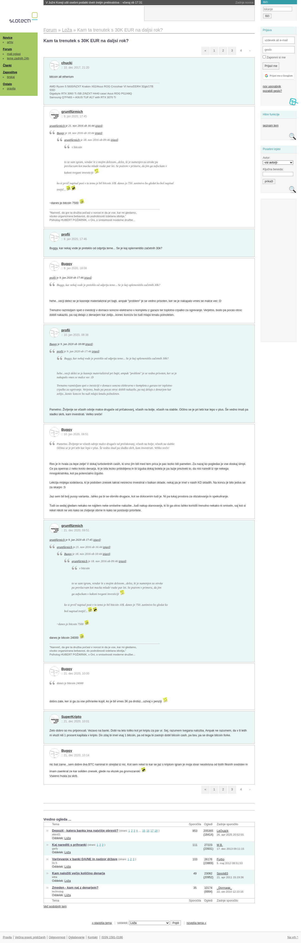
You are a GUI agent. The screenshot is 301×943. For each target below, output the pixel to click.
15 (143, 830)
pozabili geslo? (272, 91)
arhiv (10, 42)
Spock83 (222, 873)
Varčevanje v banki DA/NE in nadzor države (84, 859)
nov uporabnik (272, 86)
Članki (7, 65)
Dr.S (54, 863)
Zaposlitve (10, 72)
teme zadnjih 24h (18, 58)
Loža (67, 838)
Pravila (7, 937)
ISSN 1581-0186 (112, 937)
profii (65, 234)
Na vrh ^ (292, 937)
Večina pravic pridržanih (30, 937)
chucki (66, 63)
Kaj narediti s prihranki (69, 844)
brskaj (11, 77)
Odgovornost (57, 937)
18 (156, 830)
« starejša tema (102, 923)
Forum (7, 49)
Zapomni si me (274, 57)
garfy (55, 848)
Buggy (60, 133)
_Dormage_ (224, 888)
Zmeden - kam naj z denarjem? (75, 887)
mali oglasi (14, 54)
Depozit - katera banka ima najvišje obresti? (85, 830)
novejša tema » (196, 923)
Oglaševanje (76, 937)
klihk (54, 877)
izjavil (98, 125)
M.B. (220, 845)
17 (152, 830)
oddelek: (143, 923)
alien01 (56, 834)
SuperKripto (71, 717)
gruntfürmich (72, 112)
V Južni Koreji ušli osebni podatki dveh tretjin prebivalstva (94, 2)
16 (147, 830)
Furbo (220, 859)
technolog (57, 891)
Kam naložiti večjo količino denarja (78, 873)
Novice (7, 37)
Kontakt (93, 937)
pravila (11, 88)
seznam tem (270, 125)
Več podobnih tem (55, 906)
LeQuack (222, 831)
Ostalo (7, 84)
